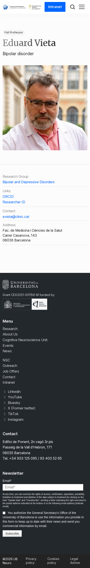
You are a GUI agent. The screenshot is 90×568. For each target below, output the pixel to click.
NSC (6, 360)
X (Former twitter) (19, 408)
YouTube (12, 397)
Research (10, 329)
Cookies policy (53, 561)
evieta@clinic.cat (16, 216)
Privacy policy (31, 561)
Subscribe (12, 533)
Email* (7, 480)
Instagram (13, 419)
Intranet (55, 7)
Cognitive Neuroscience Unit (25, 340)
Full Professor (14, 32)
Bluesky (11, 402)
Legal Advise (75, 561)
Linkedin (12, 391)
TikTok (10, 414)
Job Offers (11, 371)
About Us (10, 334)
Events (8, 345)
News (7, 351)
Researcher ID (14, 202)
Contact (9, 377)
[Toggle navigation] (81, 7)
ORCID (8, 196)
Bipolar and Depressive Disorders (29, 182)
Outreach (10, 365)
